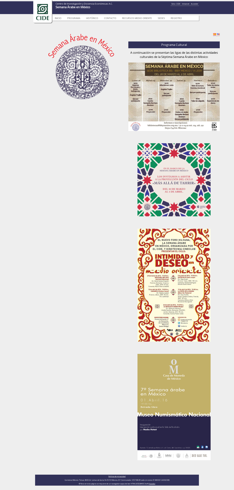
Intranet (185, 4)
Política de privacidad (117, 476)
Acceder (194, 4)
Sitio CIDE (175, 4)
